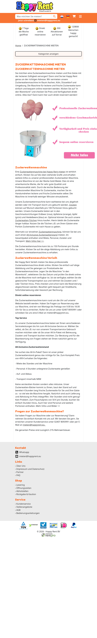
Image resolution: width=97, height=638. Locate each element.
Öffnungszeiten (23, 488)
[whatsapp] (24, 20)
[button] (80, 16)
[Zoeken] (54, 16)
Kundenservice (23, 503)
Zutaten (73, 204)
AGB (18, 510)
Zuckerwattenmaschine (50, 231)
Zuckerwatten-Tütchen (26, 220)
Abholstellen (22, 491)
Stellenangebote (24, 506)
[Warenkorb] (74, 16)
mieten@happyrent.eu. (34, 424)
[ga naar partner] (23, 525)
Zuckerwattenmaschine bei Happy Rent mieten (42, 171)
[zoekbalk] (33, 16)
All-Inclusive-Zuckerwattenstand (42, 234)
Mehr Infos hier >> (35, 241)
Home (18, 45)
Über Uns (20, 465)
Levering (20, 484)
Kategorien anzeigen (48, 53)
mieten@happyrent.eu (30, 456)
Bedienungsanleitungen (28, 513)
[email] (47, 20)
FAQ (18, 475)
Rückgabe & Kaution (26, 494)
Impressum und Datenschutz (30, 469)
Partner (20, 472)
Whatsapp (24, 452)
